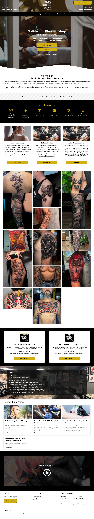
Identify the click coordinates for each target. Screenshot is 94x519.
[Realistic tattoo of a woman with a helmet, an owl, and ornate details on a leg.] (76, 211)
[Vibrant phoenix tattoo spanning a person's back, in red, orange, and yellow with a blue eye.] (17, 240)
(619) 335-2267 (85, 9)
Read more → (8, 433)
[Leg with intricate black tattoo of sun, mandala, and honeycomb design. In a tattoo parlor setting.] (76, 240)
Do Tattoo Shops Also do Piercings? (16, 421)
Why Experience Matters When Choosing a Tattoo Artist (15, 439)
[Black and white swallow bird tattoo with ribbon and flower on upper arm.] (76, 182)
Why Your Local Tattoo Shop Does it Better (75, 422)
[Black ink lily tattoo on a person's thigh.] (17, 269)
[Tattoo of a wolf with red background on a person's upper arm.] (76, 269)
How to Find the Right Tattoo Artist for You (46, 422)
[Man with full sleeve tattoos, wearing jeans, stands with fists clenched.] (47, 276)
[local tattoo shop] (76, 412)
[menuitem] (26, 14)
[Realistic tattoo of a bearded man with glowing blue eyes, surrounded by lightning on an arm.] (17, 211)
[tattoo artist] (47, 412)
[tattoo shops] (18, 412)
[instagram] (36, 499)
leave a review (24, 391)
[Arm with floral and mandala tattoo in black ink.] (47, 218)
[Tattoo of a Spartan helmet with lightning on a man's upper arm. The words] (47, 247)
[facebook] (34, 499)
